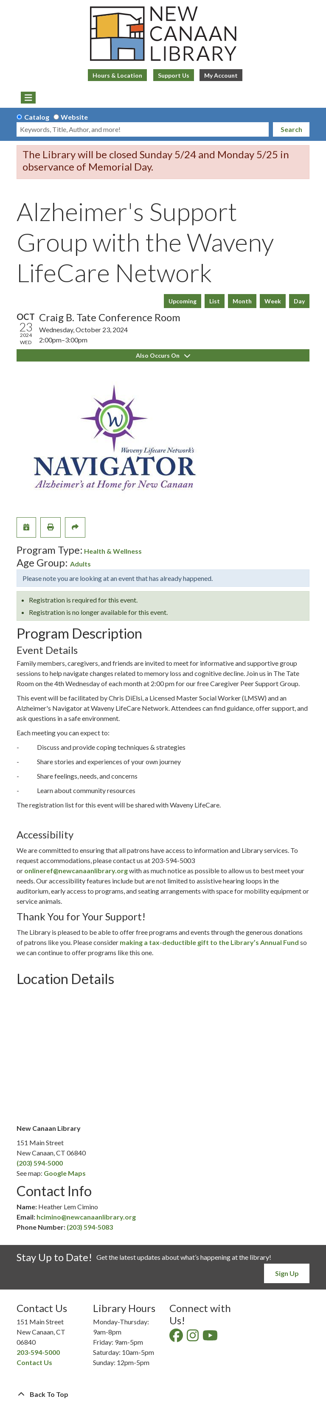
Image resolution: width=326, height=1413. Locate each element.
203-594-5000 (38, 1352)
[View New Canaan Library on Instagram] (193, 1338)
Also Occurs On (163, 355)
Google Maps (65, 1173)
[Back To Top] (163, 1394)
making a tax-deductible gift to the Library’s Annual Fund (209, 942)
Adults (80, 564)
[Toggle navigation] (28, 98)
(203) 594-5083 (90, 1227)
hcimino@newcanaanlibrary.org (86, 1217)
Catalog (36, 117)
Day (299, 301)
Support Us (173, 75)
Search (291, 129)
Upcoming (183, 301)
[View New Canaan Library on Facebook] (176, 1338)
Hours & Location (117, 75)
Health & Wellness (113, 551)
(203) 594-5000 (40, 1163)
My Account (221, 75)
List (214, 301)
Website (74, 117)
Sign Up (287, 1273)
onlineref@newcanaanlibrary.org (76, 870)
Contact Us (34, 1362)
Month (242, 301)
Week (272, 301)
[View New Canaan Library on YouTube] (210, 1338)
